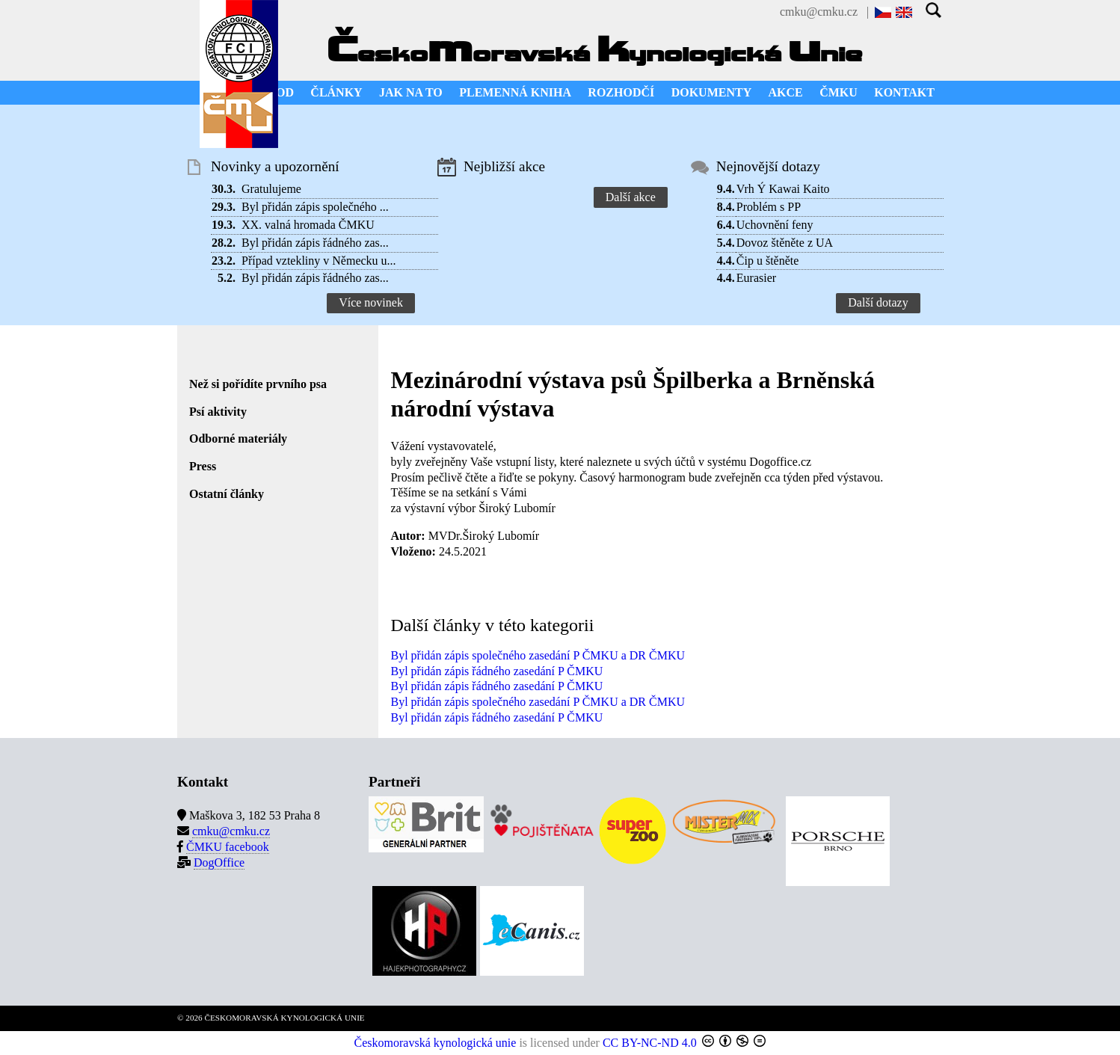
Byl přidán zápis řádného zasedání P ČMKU (496, 671)
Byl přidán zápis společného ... (315, 206)
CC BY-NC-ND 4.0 (650, 1042)
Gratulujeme (271, 188)
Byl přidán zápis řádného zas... (315, 242)
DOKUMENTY (711, 92)
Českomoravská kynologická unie (435, 1042)
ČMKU (838, 92)
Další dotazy (878, 302)
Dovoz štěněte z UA (784, 242)
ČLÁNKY (336, 92)
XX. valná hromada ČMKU (308, 224)
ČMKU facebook (227, 846)
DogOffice (219, 862)
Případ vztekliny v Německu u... (318, 260)
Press (202, 466)
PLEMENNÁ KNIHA (515, 92)
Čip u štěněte (767, 260)
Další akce (631, 197)
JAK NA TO (411, 92)
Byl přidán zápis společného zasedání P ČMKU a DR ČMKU (537, 655)
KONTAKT (904, 92)
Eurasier (756, 277)
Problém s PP (768, 206)
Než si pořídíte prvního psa (258, 384)
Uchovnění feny (774, 224)
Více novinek (371, 302)
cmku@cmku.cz (819, 11)
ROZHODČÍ (621, 92)
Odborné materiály (238, 438)
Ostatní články (226, 493)
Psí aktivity (218, 411)
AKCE (786, 92)
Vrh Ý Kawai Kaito (783, 188)
